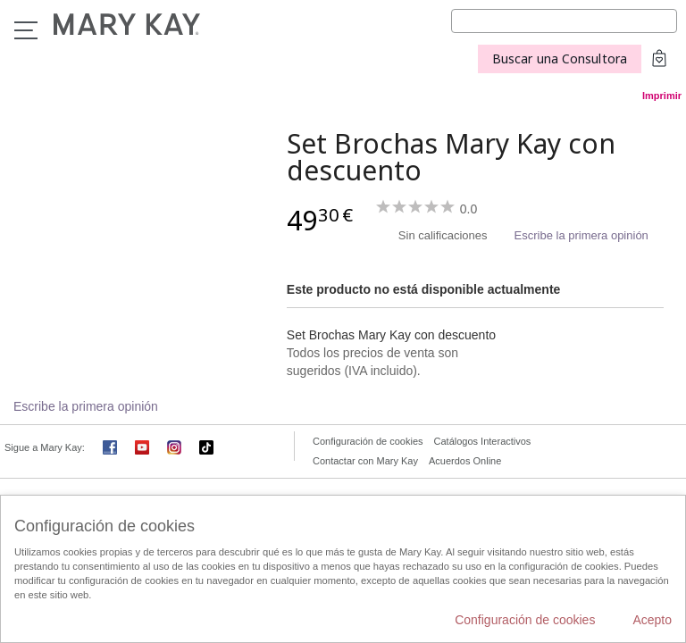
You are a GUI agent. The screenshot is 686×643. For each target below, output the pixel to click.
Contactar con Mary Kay (365, 460)
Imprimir (662, 95)
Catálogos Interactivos (482, 441)
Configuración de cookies (368, 441)
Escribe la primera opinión (581, 235)
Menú (26, 30)
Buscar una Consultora (559, 58)
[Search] (564, 21)
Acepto (652, 620)
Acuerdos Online (465, 460)
